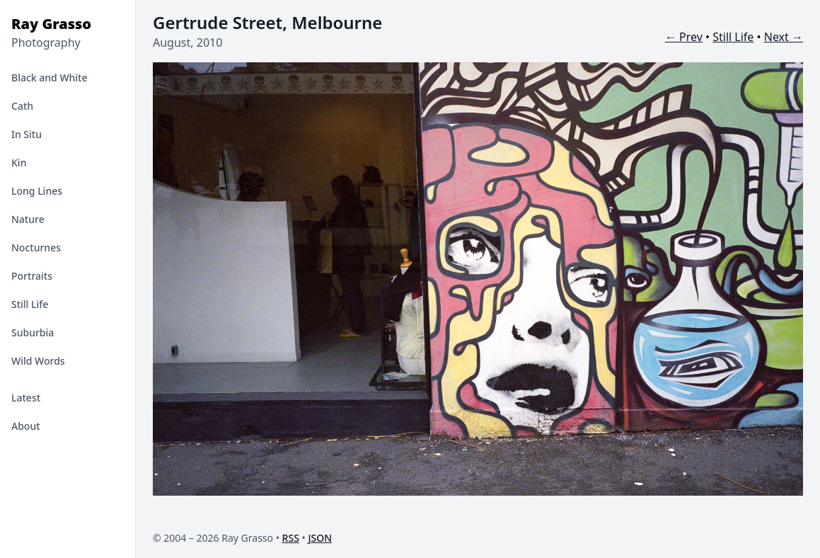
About (25, 426)
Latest (25, 397)
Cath (22, 106)
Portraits (31, 276)
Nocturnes (36, 247)
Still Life (29, 304)
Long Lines (36, 191)
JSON (320, 538)
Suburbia (32, 332)
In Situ (26, 134)
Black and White (49, 77)
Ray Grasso (51, 23)
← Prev (684, 37)
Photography (46, 42)
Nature (28, 219)
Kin (18, 162)
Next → (783, 37)
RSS (290, 538)
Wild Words (38, 361)
